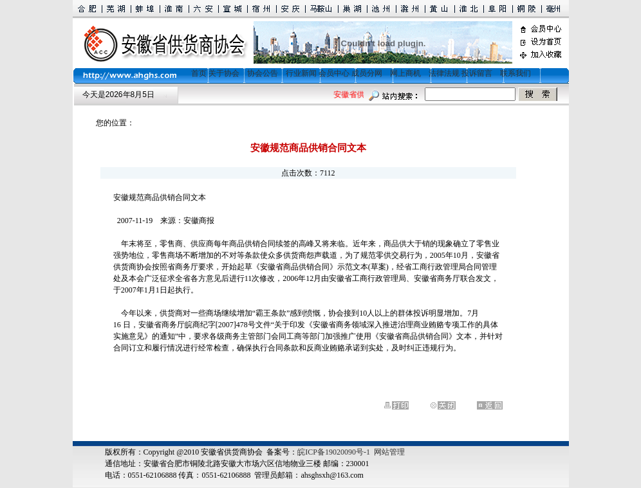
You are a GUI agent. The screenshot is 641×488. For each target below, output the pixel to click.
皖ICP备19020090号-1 (333, 451)
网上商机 (405, 73)
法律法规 (444, 73)
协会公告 (262, 73)
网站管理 (389, 451)
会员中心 (334, 73)
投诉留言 (476, 73)
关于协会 (224, 73)
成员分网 (366, 73)
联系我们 (515, 73)
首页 (195, 73)
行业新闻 (301, 73)
